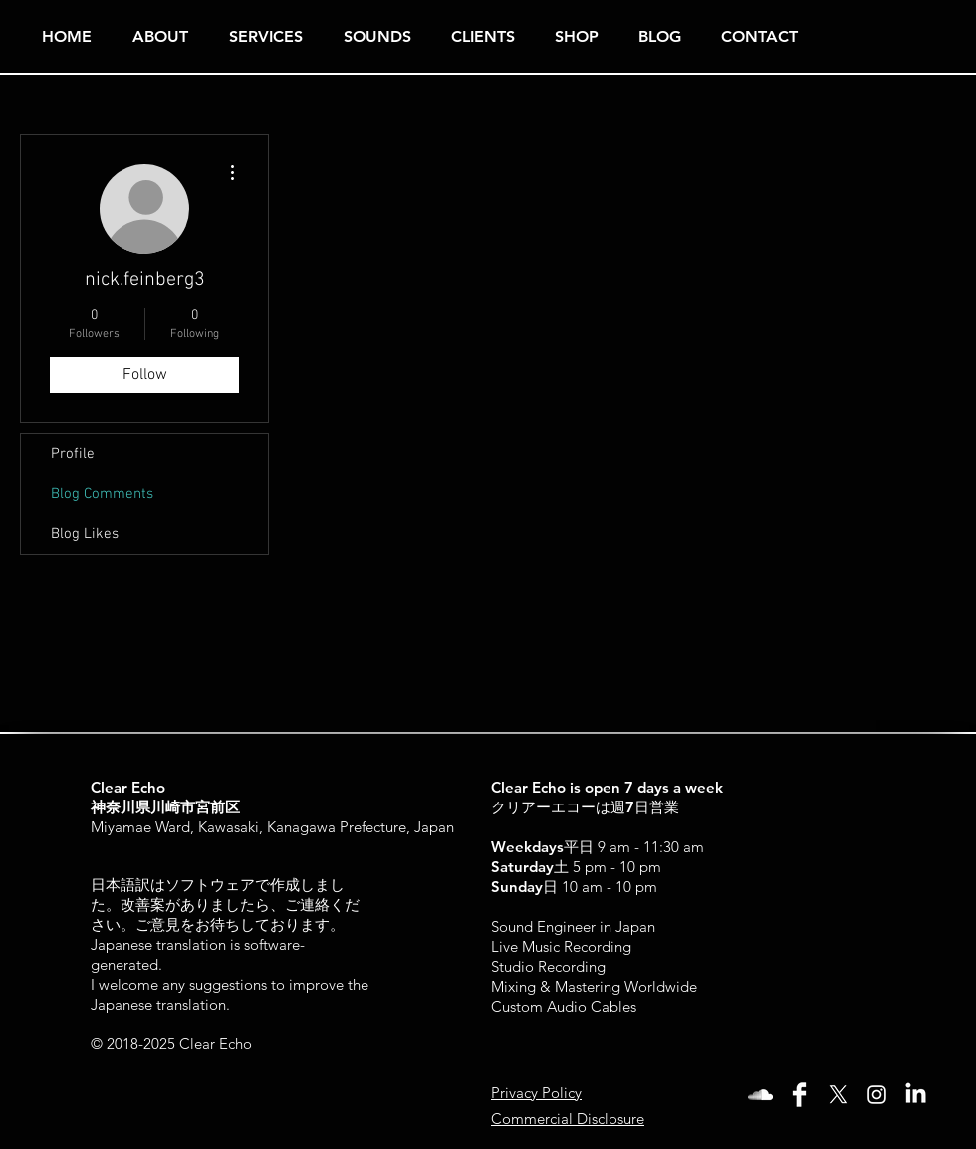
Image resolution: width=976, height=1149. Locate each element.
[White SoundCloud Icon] (760, 1094)
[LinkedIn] (915, 1094)
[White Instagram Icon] (876, 1094)
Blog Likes (85, 534)
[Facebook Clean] (799, 1094)
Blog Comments (102, 494)
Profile (73, 454)
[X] (838, 1094)
